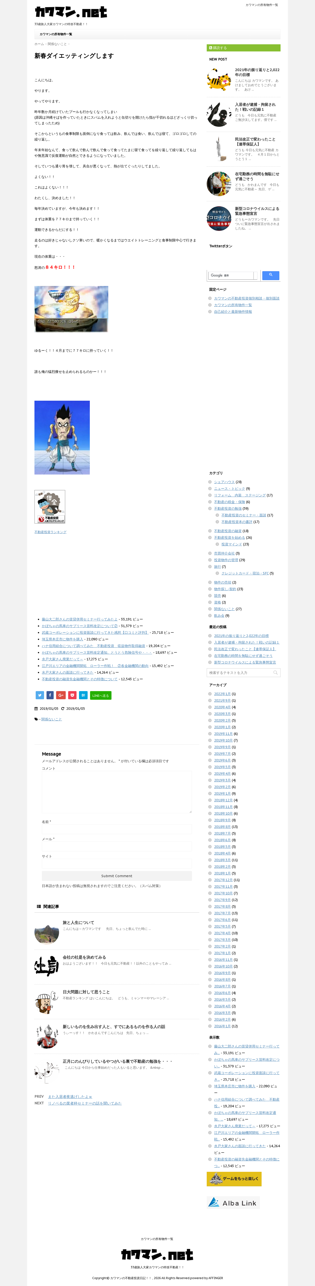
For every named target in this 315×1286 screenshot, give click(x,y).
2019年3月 (222, 780)
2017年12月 (223, 880)
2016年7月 (222, 986)
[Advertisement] (116, 574)
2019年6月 (222, 760)
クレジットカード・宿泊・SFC (245, 573)
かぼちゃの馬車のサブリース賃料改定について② (80, 626)
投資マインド (231, 544)
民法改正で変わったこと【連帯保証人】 (255, 141)
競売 (217, 595)
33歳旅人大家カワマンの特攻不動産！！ (157, 1267)
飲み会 (219, 615)
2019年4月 (222, 773)
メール (48, 839)
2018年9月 (222, 820)
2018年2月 (222, 866)
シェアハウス (224, 482)
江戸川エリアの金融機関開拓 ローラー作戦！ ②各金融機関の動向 (95, 666)
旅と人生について (78, 922)
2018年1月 (222, 873)
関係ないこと (51, 719)
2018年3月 (222, 860)
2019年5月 (222, 767)
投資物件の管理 (226, 560)
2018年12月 (223, 800)
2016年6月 (222, 993)
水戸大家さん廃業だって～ (62, 659)
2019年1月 (222, 793)
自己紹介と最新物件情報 (233, 311)
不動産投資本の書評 (236, 522)
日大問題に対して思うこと (86, 991)
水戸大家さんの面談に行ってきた (68, 672)
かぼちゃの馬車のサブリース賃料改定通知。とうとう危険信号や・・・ (97, 652)
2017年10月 (223, 893)
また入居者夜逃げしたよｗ (70, 1096)
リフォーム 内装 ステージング (240, 495)
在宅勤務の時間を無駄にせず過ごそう (243, 655)
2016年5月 (222, 999)
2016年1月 (222, 1026)
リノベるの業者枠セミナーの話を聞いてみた (85, 1103)
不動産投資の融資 (228, 531)
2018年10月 (223, 813)
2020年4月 (222, 707)
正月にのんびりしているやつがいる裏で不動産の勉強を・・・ (118, 1061)
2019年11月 (223, 733)
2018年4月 (222, 853)
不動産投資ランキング (50, 532)
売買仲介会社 (224, 553)
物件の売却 (222, 582)
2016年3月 (222, 1013)
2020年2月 (222, 720)
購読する (218, 48)
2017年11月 (223, 886)
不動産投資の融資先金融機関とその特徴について (80, 679)
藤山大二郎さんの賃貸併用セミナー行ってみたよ (80, 619)
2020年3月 (222, 714)
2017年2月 (222, 946)
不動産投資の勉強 (228, 508)
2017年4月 (222, 933)
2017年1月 (222, 953)
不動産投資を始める (229, 537)
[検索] (231, 275)
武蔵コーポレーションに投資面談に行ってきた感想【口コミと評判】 (95, 632)
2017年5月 (222, 926)
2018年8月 (222, 827)
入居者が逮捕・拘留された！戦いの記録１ (255, 107)
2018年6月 (222, 840)
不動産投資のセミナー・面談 (243, 515)
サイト (47, 856)
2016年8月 (222, 979)
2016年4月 (222, 1006)
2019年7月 (222, 753)
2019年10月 (223, 740)
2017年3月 (222, 939)
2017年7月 (222, 913)
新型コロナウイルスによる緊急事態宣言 (245, 662)
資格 (217, 602)
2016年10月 (223, 966)
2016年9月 (222, 973)
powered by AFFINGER (206, 1278)
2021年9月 (222, 700)
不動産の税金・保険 (229, 502)
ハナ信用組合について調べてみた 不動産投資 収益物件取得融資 (93, 646)
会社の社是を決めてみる (84, 957)
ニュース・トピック (229, 488)
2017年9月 (222, 900)
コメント (49, 768)
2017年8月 (222, 906)
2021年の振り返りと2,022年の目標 (241, 636)
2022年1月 (222, 694)
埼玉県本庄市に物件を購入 (62, 639)
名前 (46, 822)
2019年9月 (222, 747)
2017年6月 (222, 920)
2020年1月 (222, 727)
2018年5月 (222, 846)
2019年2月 (222, 787)
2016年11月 (223, 959)
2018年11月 (223, 807)
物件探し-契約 (225, 589)
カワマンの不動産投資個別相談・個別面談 (247, 298)
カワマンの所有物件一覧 (262, 5)
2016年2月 (222, 1019)
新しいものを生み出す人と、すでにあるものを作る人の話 (114, 1026)
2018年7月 (222, 833)
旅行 (217, 566)
